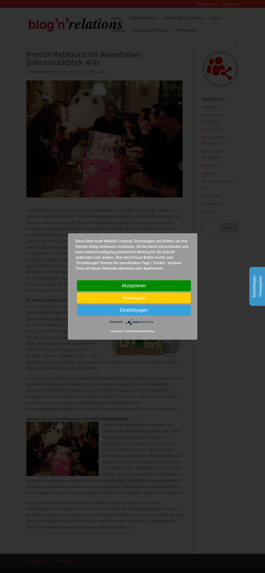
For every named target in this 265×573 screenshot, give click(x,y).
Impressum (117, 331)
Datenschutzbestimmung (139, 331)
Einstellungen (134, 310)
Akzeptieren (133, 285)
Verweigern (133, 298)
